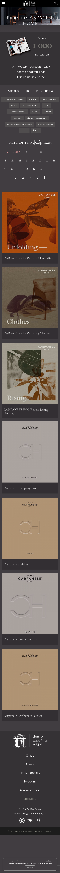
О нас (30, 789)
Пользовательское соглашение (18, 863)
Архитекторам (30, 825)
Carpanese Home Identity (22, 670)
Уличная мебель (47, 134)
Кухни (41, 107)
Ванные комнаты (24, 113)
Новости (30, 816)
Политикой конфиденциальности (41, 863)
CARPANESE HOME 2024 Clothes (29, 362)
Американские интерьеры (18, 134)
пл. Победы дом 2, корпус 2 (32, 850)
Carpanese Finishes (17, 596)
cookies (48, 861)
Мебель (45, 100)
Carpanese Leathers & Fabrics (25, 749)
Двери (35, 120)
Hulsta (23, 141)
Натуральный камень (22, 100)
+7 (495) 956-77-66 (31, 845)
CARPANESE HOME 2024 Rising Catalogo (28, 443)
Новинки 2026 (14, 164)
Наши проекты (30, 807)
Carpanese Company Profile (24, 518)
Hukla (37, 141)
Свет (42, 113)
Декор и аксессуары (38, 127)
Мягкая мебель (24, 107)
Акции (30, 798)
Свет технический (16, 120)
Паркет (50, 120)
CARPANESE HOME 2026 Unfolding (23, 287)
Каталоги (30, 835)
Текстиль (15, 127)
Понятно (30, 867)
